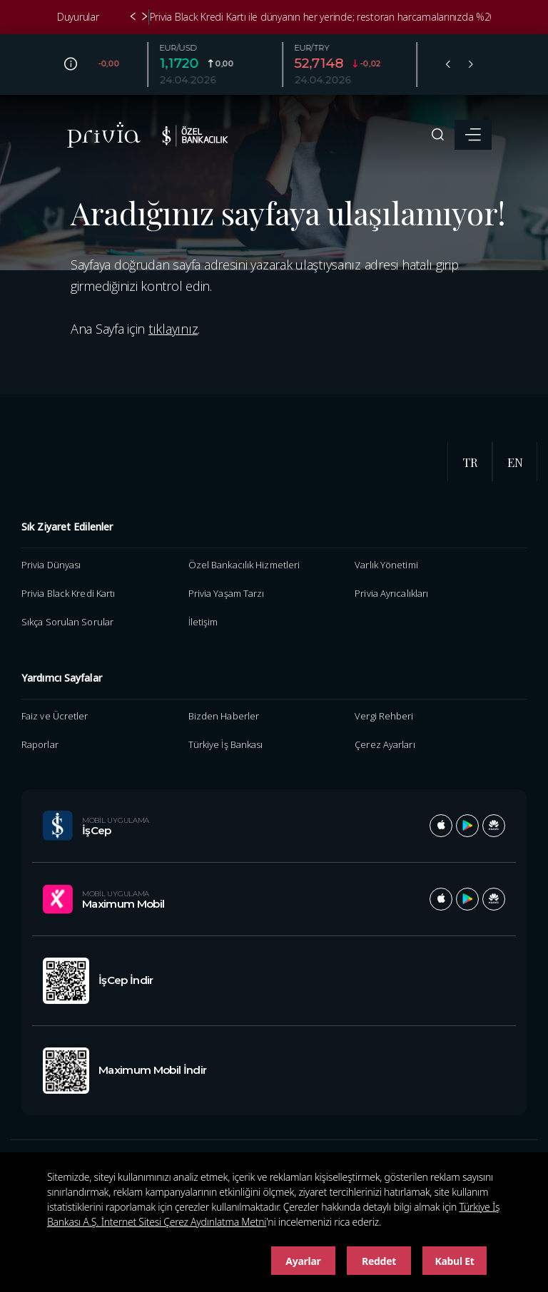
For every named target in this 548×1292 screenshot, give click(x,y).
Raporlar (40, 744)
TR (470, 462)
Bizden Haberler (223, 715)
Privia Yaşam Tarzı (226, 593)
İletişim (203, 621)
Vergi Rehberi (384, 715)
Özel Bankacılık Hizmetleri (244, 564)
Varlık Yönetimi (386, 564)
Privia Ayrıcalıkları (391, 593)
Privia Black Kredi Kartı (68, 593)
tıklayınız (173, 328)
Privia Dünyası (51, 564)
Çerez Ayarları (385, 744)
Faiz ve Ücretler (54, 715)
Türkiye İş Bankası (225, 744)
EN (515, 462)
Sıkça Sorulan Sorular (67, 621)
